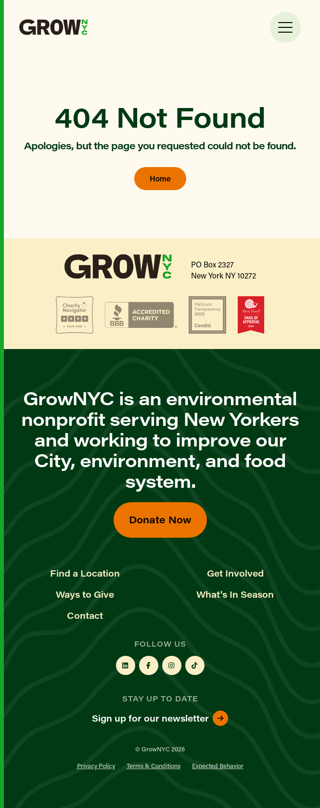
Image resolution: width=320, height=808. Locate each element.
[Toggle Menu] (285, 27)
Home (160, 178)
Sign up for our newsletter (160, 718)
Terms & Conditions (153, 765)
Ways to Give (85, 594)
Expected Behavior (217, 765)
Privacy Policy (96, 765)
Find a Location (85, 573)
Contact (85, 615)
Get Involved (235, 573)
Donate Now (160, 519)
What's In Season (235, 594)
